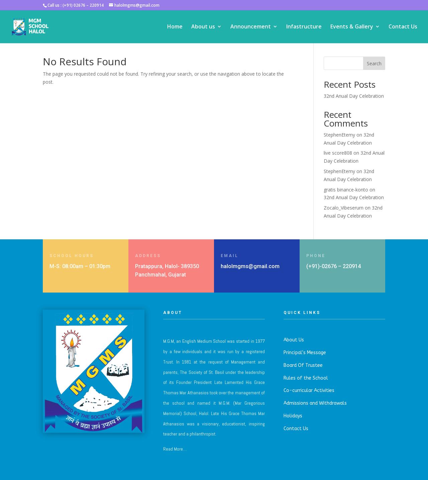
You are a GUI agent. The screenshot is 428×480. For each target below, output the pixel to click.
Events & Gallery (351, 27)
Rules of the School (306, 378)
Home (175, 27)
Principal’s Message (305, 352)
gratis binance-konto (346, 189)
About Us (294, 340)
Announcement (250, 27)
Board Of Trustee (303, 365)
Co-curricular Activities (309, 390)
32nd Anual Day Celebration (354, 96)
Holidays (293, 416)
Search (374, 63)
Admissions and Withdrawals (315, 403)
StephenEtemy (339, 135)
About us (203, 27)
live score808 (338, 153)
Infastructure (304, 27)
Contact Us (403, 27)
